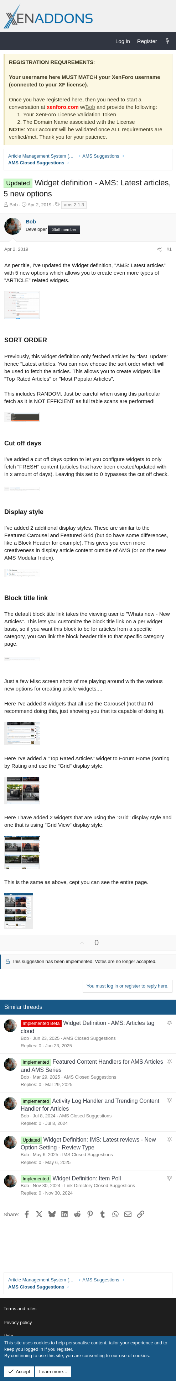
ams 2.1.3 (74, 204)
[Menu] (9, 40)
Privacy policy (18, 1322)
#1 (169, 249)
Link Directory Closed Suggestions (99, 1185)
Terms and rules (20, 1308)
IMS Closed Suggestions (87, 1154)
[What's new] (168, 41)
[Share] (159, 249)
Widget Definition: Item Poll (86, 1178)
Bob (90, 107)
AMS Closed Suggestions (89, 1038)
